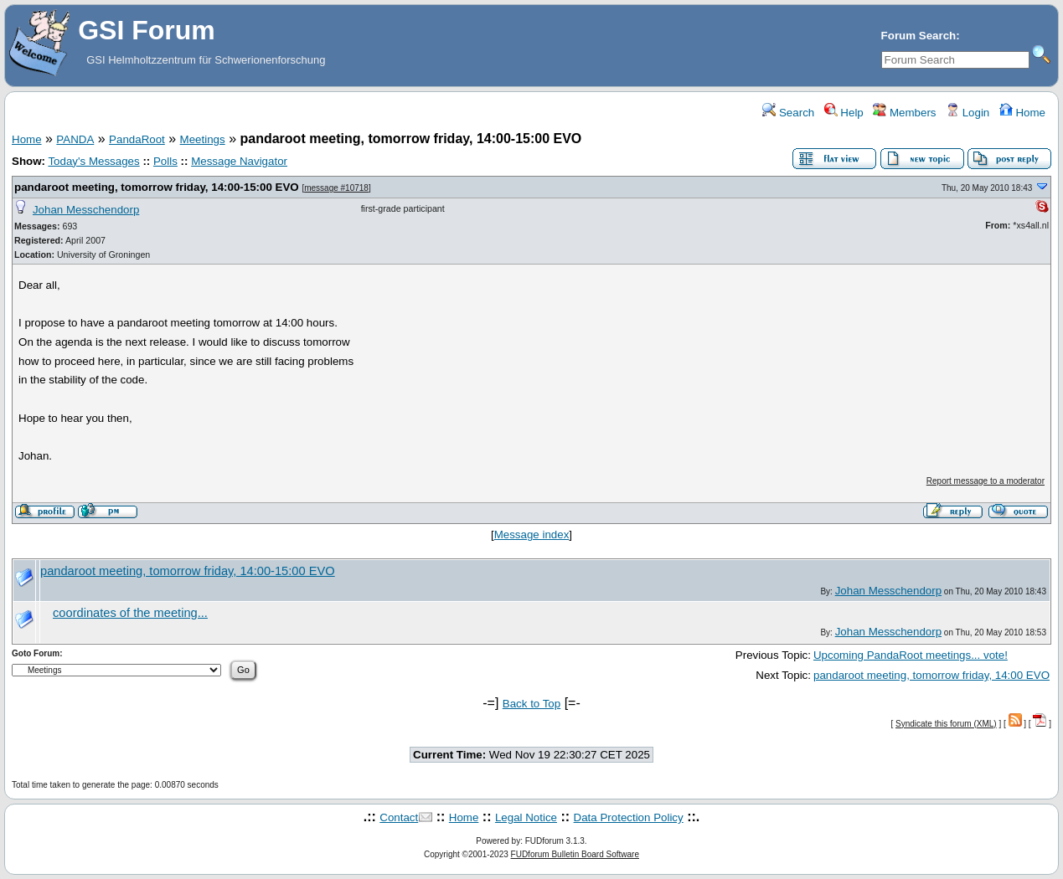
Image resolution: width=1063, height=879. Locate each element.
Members (904, 112)
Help (844, 112)
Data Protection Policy (629, 817)
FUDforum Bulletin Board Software (575, 854)
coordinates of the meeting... (130, 612)
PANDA (75, 139)
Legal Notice (526, 817)
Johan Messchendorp (86, 209)
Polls (165, 161)
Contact (398, 817)
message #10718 (336, 188)
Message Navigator (239, 161)
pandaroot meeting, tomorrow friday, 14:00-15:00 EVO (156, 187)
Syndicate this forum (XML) (946, 723)
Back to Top (531, 703)
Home (1022, 112)
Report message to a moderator (985, 481)
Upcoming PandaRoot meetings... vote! (910, 655)
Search (788, 112)
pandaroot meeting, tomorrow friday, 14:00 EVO (931, 675)
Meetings (202, 139)
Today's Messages (93, 161)
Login (967, 112)
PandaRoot (137, 139)
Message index (532, 534)
